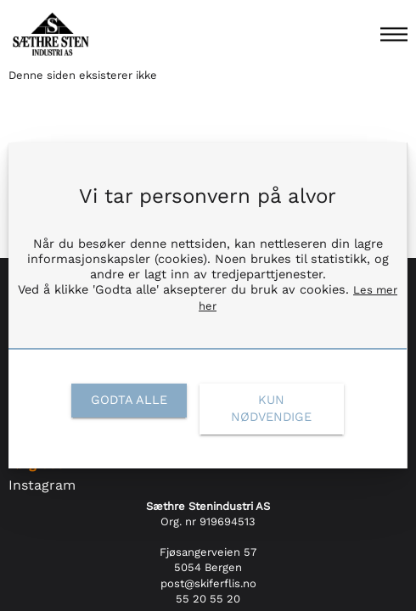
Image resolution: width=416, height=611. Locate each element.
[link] (128, 401)
